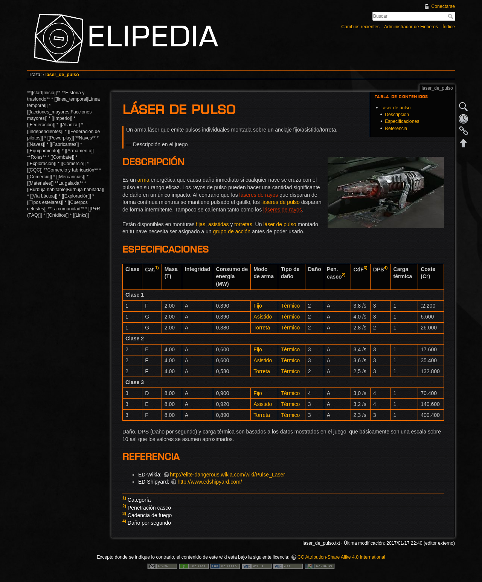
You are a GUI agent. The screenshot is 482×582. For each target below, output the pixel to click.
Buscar (451, 16)
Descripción (397, 114)
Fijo (257, 306)
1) (157, 267)
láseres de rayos (258, 195)
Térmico (290, 306)
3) (366, 267)
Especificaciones (402, 121)
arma (143, 180)
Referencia (396, 128)
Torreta (261, 328)
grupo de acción (232, 231)
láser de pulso (279, 224)
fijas (200, 224)
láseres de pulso (280, 202)
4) (386, 267)
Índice (448, 26)
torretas (243, 224)
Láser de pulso (395, 107)
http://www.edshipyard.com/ (209, 482)
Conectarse (443, 6)
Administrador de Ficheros (411, 26)
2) (344, 275)
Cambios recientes (360, 26)
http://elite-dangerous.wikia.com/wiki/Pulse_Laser (227, 475)
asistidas (218, 224)
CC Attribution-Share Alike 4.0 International (341, 557)
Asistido (262, 317)
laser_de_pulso (62, 74)
